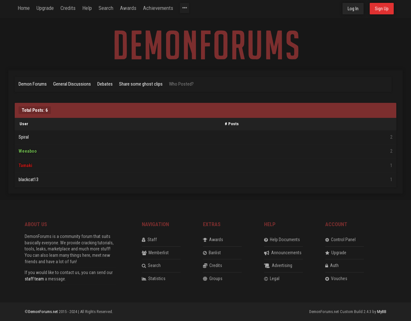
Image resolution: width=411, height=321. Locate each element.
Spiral (24, 137)
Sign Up (382, 8)
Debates (105, 84)
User (24, 123)
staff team (34, 278)
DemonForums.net (43, 311)
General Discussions (72, 84)
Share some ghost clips (141, 84)
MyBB (381, 311)
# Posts (232, 123)
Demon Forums (33, 84)
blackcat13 (28, 179)
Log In (353, 8)
